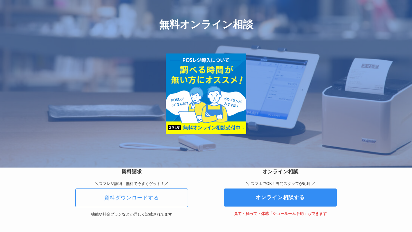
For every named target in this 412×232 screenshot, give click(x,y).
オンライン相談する (280, 197)
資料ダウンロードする (131, 197)
